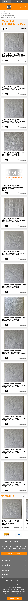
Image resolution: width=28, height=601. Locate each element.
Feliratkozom (14, 554)
